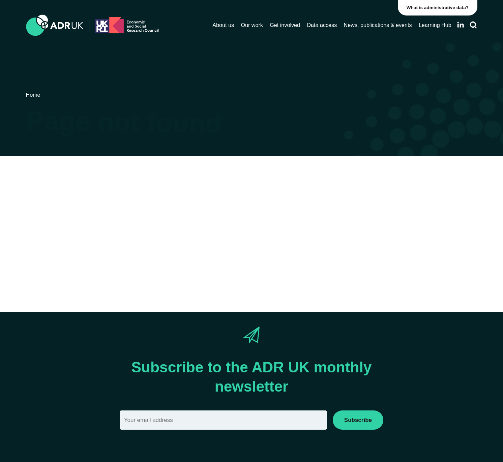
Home (236, 242)
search (171, 254)
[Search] (473, 25)
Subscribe (358, 420)
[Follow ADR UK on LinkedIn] (460, 25)
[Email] (223, 420)
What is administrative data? (438, 7)
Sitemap (263, 242)
